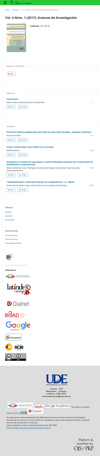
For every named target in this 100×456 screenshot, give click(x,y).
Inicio (7, 10)
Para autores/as (11, 239)
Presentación (12, 99)
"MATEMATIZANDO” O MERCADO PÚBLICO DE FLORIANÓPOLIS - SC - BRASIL (41, 182)
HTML (23, 107)
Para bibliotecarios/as (13, 243)
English (8, 212)
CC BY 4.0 (19, 413)
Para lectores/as (11, 235)
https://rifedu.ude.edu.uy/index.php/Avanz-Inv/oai (29, 428)
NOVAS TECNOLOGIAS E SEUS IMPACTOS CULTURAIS (30, 147)
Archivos (15, 10)
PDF (10, 74)
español (8, 216)
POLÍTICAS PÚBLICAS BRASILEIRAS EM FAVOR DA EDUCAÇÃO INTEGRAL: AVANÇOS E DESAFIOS (49, 132)
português (9, 219)
